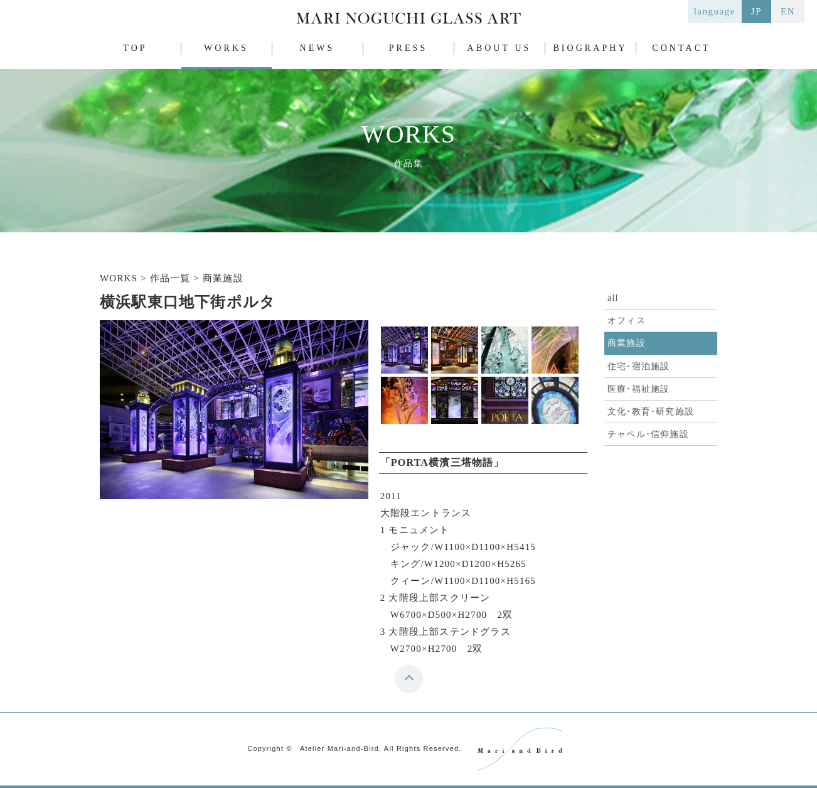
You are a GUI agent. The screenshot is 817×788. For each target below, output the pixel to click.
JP (756, 11)
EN (788, 11)
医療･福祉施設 (638, 389)
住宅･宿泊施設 (638, 366)
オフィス (626, 320)
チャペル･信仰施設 (648, 434)
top (412, 683)
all (613, 298)
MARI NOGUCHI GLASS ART (408, 21)
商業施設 (626, 343)
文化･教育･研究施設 (650, 411)
